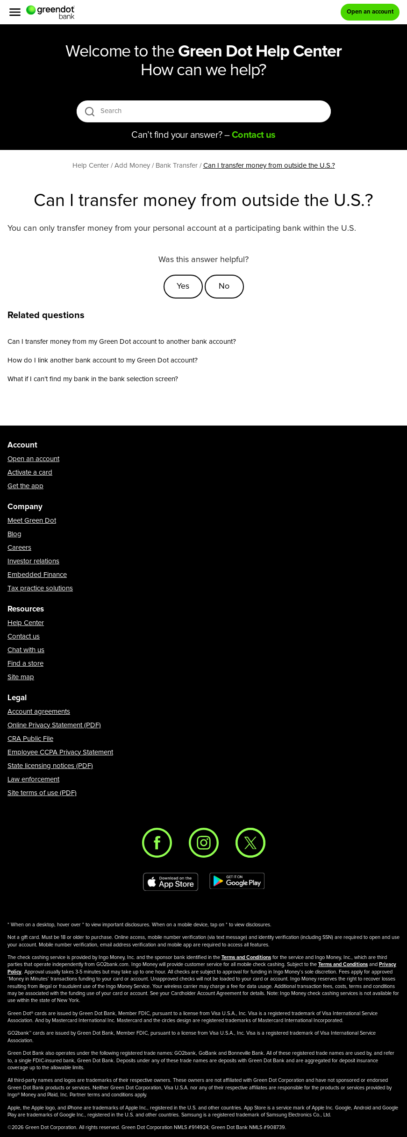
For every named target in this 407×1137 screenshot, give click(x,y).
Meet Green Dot (31, 520)
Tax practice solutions (40, 588)
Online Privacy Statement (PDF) (54, 725)
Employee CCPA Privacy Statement (60, 752)
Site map (20, 677)
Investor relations (33, 561)
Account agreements (38, 711)
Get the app (25, 486)
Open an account (33, 458)
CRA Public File (30, 738)
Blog (14, 534)
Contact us (23, 636)
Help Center (25, 622)
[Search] (204, 111)
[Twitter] (250, 843)
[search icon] (89, 111)
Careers (19, 547)
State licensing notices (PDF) (50, 765)
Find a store (25, 663)
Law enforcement (33, 779)
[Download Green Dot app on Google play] (236, 882)
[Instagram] (204, 843)
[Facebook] (157, 843)
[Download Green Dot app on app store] (170, 882)
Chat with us (25, 650)
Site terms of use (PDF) (42, 792)
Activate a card (29, 472)
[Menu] (14, 12)
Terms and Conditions (246, 957)
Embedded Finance (37, 574)
